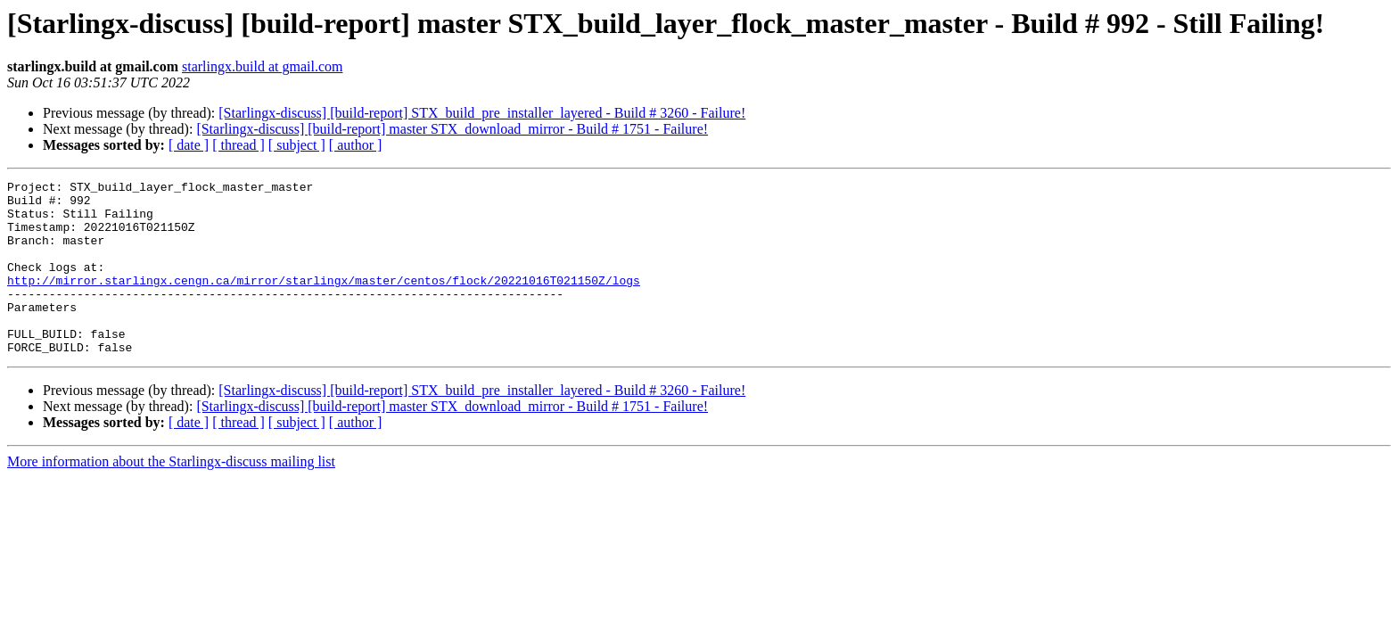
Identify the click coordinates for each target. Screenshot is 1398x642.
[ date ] (189, 144)
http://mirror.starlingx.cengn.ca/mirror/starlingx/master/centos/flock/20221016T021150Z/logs (323, 301)
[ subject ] (296, 144)
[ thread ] (238, 144)
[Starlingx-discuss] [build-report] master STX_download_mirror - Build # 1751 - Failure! (452, 128)
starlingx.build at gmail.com (262, 66)
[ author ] (355, 144)
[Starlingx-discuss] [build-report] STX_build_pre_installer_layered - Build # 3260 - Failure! (481, 112)
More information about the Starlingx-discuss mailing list (171, 496)
